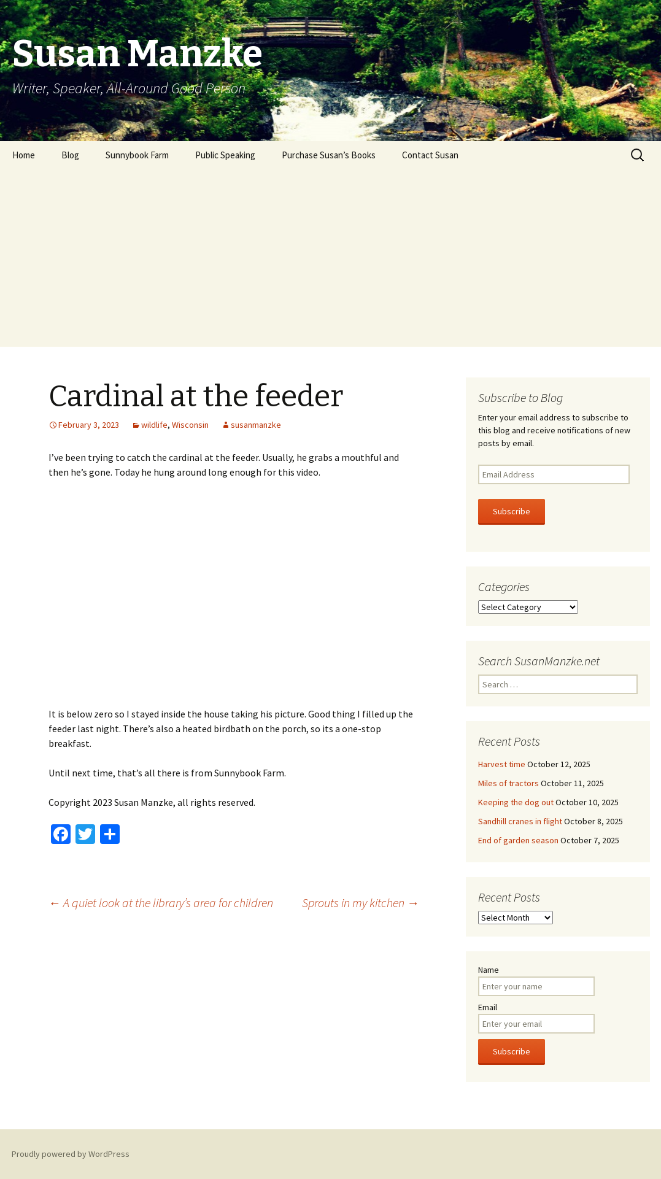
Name (488, 969)
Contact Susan (430, 155)
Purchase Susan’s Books (329, 155)
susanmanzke (256, 424)
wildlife (154, 424)
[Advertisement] (330, 261)
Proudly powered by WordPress (70, 1153)
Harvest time (501, 764)
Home (23, 155)
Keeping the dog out (516, 802)
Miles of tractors (508, 783)
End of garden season (518, 840)
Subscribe (511, 511)
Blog (70, 155)
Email (487, 1007)
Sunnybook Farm (137, 155)
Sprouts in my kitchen (360, 902)
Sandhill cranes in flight (520, 821)
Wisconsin (190, 424)
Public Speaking (225, 155)
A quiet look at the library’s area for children (160, 902)
